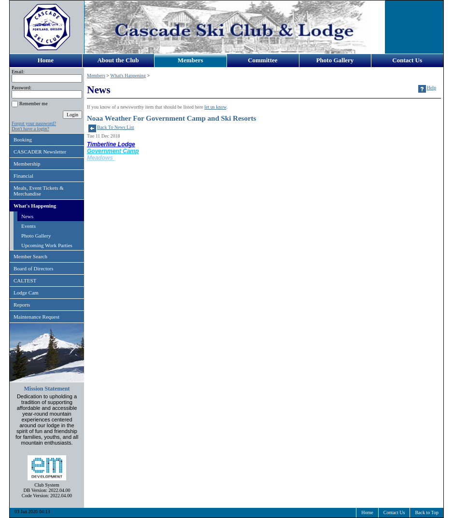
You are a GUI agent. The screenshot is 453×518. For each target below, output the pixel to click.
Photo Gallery (335, 60)
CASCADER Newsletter (40, 151)
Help (431, 87)
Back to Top (427, 512)
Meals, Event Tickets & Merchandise (39, 190)
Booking (23, 139)
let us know (215, 107)
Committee (262, 60)
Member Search (30, 256)
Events (28, 226)
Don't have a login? (30, 128)
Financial (23, 176)
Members (190, 60)
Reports (22, 305)
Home (46, 60)
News (27, 216)
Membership (27, 164)
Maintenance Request (36, 317)
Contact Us (407, 60)
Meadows (100, 157)
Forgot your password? (34, 123)
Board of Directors (33, 268)
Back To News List (115, 127)
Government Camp (113, 151)
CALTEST (25, 280)
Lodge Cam (26, 292)
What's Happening (35, 206)
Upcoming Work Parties (46, 245)
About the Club (118, 60)
